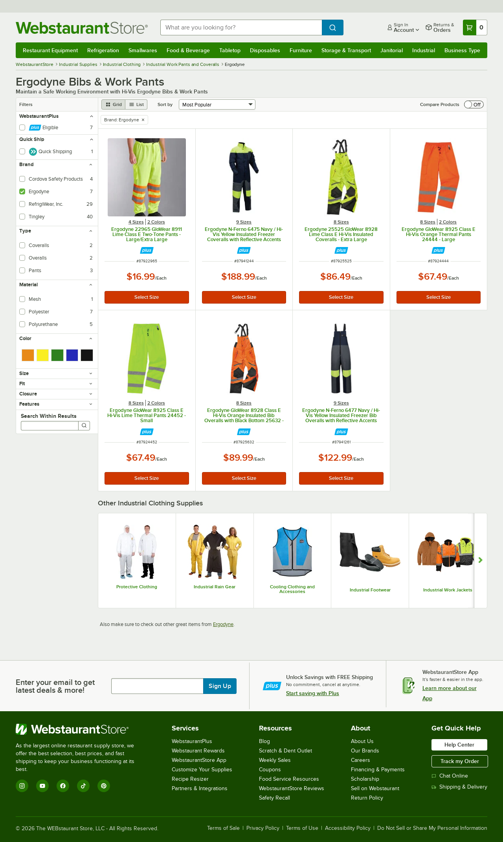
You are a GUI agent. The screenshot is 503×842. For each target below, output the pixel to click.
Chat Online (449, 776)
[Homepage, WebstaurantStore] (82, 28)
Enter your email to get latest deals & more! (55, 686)
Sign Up (220, 686)
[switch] (474, 104)
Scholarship (365, 779)
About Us (362, 741)
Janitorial (391, 50)
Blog (264, 741)
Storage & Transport (346, 50)
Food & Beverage (188, 50)
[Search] (84, 425)
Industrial (423, 50)
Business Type (462, 50)
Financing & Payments (378, 769)
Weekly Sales (275, 760)
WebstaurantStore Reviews (291, 788)
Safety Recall (274, 798)
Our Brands (365, 751)
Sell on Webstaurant (375, 788)
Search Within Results (49, 416)
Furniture (301, 50)
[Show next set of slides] (480, 560)
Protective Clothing (136, 586)
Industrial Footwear (370, 590)
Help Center (459, 744)
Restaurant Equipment (50, 50)
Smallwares (143, 50)
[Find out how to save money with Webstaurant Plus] (147, 250)
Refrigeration (103, 50)
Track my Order (460, 761)
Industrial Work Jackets (447, 590)
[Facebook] (63, 786)
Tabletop (229, 50)
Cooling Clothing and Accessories (292, 589)
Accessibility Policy (348, 828)
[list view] (136, 104)
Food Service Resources (289, 779)
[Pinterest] (103, 786)
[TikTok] (83, 786)
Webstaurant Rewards (198, 751)
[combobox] (241, 27)
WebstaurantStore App (199, 760)
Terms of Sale (223, 828)
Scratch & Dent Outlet (285, 751)
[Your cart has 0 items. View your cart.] (475, 27)
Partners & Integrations (200, 788)
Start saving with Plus (312, 693)
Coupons (270, 769)
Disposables (265, 50)
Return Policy (367, 798)
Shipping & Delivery (459, 787)
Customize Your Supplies (202, 769)
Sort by (165, 104)
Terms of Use (302, 828)
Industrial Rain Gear (214, 586)
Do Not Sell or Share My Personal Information (432, 828)
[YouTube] (42, 786)
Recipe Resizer (190, 779)
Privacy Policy (262, 828)
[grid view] (113, 104)
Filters (26, 104)
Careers (360, 760)
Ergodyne (223, 624)
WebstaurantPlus (192, 741)
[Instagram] (22, 786)
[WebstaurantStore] (80, 729)
